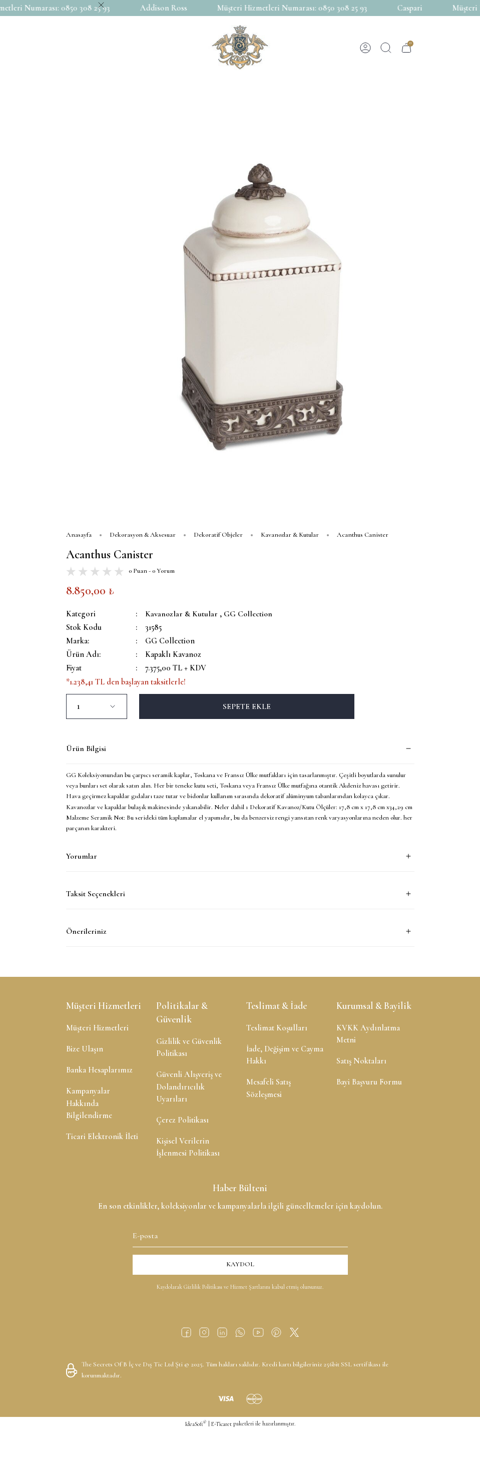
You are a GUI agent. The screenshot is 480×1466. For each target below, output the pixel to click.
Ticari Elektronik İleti (102, 1137)
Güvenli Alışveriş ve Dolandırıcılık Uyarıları (189, 1086)
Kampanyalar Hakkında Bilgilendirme (89, 1103)
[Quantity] (96, 706)
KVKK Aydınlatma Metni (368, 1034)
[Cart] (406, 48)
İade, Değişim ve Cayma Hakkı (284, 1055)
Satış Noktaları (361, 1061)
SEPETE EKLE (247, 706)
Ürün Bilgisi (86, 749)
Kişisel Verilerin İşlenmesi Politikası (188, 1147)
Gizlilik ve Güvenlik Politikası (189, 1047)
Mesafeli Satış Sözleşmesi (268, 1088)
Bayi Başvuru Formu (369, 1082)
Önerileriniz (86, 931)
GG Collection (249, 614)
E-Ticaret (221, 1423)
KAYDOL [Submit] (240, 1264)
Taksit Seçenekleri (95, 894)
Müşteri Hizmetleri (97, 1028)
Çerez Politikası (182, 1120)
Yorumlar (81, 856)
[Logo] (240, 47)
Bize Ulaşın (84, 1049)
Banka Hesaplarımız (99, 1070)
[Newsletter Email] (240, 1234)
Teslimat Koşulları (276, 1028)
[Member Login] (365, 48)
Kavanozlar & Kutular (181, 614)
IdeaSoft (195, 1423)
